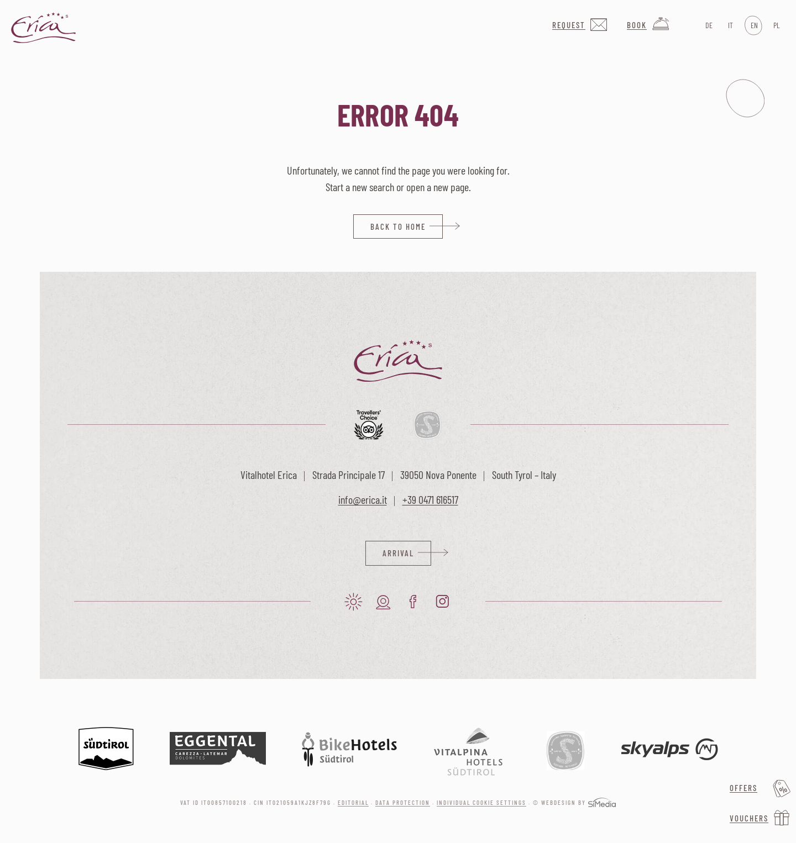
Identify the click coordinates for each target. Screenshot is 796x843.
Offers (743, 788)
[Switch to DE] (708, 25)
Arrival (398, 553)
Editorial (353, 802)
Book (637, 25)
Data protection (402, 802)
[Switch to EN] (753, 25)
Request (568, 25)
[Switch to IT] (730, 25)
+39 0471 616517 (430, 499)
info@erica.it (362, 499)
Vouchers (749, 818)
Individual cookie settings (481, 802)
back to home (398, 226)
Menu (745, 98)
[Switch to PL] (776, 25)
